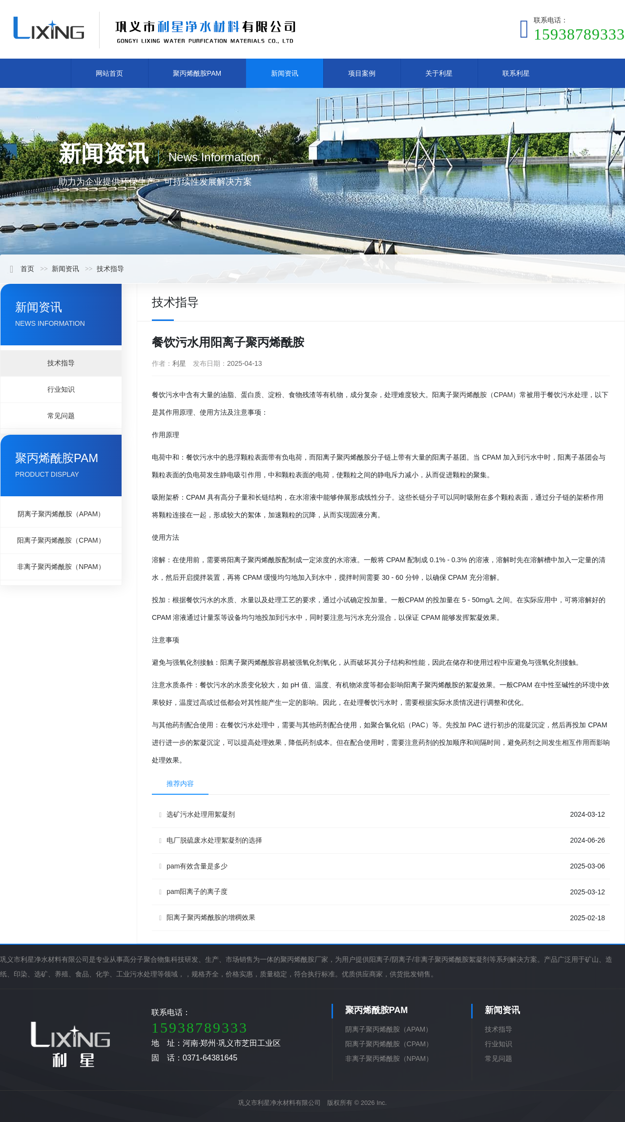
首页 (22, 269)
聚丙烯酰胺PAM (197, 73)
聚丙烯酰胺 (470, 395)
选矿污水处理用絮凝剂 (197, 814)
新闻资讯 (284, 73)
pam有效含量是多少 (193, 866)
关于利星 (439, 73)
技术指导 (110, 269)
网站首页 (109, 73)
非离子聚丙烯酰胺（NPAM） (60, 567)
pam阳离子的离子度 (193, 892)
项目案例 (361, 73)
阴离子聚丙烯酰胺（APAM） (61, 514)
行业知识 (61, 389)
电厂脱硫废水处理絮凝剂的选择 (210, 840)
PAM (506, 395)
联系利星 (516, 73)
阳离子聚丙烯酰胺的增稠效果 (207, 917)
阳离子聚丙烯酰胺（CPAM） (60, 540)
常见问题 (61, 416)
